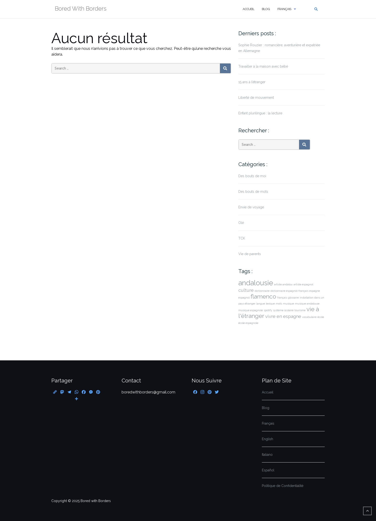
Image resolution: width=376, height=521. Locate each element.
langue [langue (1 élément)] (260, 303)
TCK (241, 238)
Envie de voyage (251, 207)
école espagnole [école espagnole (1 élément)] (248, 323)
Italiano (267, 455)
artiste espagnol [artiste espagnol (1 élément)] (303, 284)
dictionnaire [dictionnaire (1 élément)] (262, 290)
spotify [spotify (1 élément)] (268, 310)
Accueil (248, 9)
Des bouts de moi (252, 176)
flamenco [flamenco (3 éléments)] (263, 296)
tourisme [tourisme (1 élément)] (300, 310)
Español (268, 470)
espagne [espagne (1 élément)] (314, 290)
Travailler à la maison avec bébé (263, 66)
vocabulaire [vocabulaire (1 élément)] (309, 317)
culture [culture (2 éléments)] (246, 290)
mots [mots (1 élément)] (279, 303)
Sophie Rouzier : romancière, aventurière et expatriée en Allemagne (279, 48)
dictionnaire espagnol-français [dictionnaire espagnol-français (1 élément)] (289, 290)
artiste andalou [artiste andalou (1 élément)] (283, 284)
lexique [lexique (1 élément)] (270, 303)
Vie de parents (249, 254)
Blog (266, 9)
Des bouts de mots (253, 191)
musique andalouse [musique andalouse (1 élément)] (307, 303)
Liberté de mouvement (256, 98)
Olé (241, 223)
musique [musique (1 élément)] (288, 303)
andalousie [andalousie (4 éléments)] (255, 283)
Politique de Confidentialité (282, 486)
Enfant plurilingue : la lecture (260, 113)
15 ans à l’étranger (251, 82)
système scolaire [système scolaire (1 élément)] (283, 310)
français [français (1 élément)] (282, 297)
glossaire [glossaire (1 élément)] (293, 297)
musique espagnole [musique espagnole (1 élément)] (250, 310)
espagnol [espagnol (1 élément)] (244, 297)
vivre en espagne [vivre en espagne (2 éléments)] (283, 316)
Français (284, 9)
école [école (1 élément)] (320, 317)
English (267, 439)
